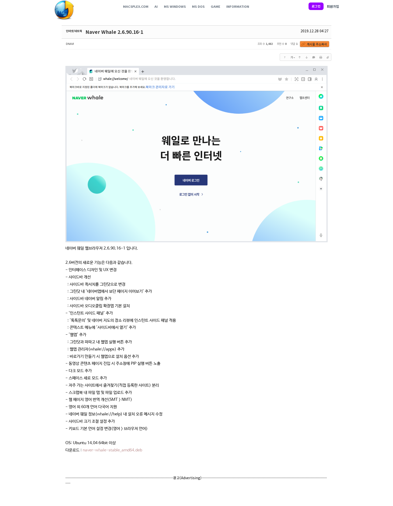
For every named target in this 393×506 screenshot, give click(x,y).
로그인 (316, 6)
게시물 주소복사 (315, 44)
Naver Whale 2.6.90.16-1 (114, 31)
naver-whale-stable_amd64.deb (112, 451)
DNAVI (70, 44)
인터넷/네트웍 (74, 31)
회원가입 (333, 6)
